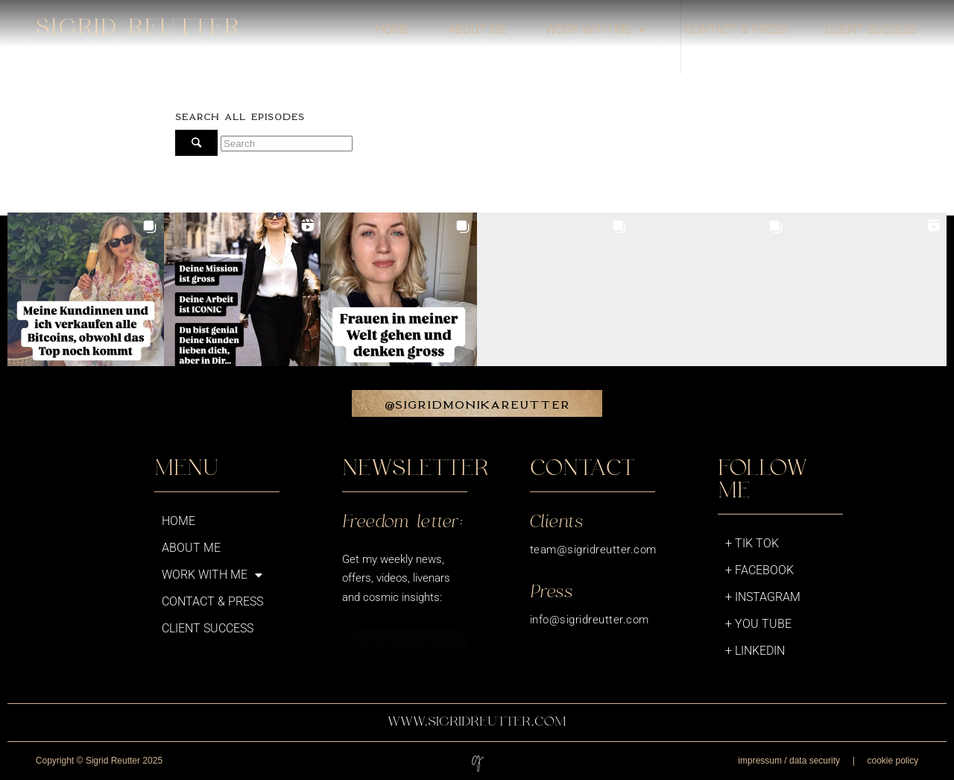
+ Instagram (762, 597)
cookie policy (892, 760)
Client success (871, 29)
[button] (85, 291)
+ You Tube (758, 624)
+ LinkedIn (755, 651)
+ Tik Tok (752, 543)
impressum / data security (789, 760)
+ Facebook (759, 570)
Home (392, 29)
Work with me (596, 29)
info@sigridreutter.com (589, 619)
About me (477, 29)
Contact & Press (735, 29)
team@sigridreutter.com (593, 549)
